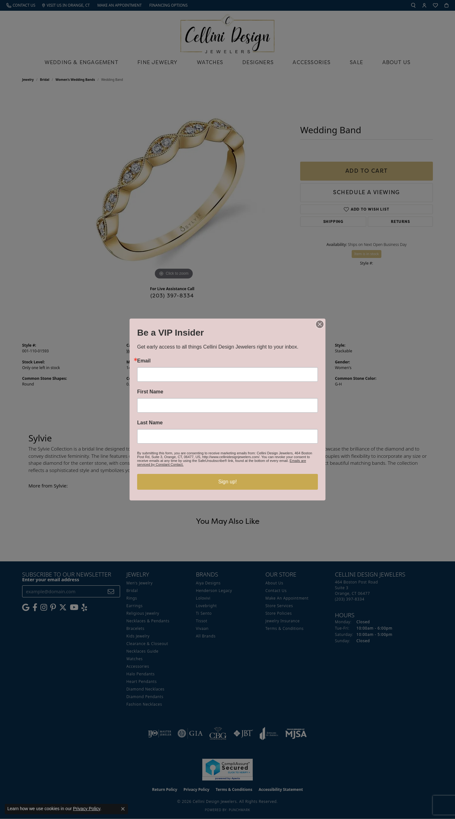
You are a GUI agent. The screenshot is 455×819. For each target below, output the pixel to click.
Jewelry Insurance (282, 621)
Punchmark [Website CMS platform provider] (239, 810)
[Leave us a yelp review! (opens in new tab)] (84, 607)
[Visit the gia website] (190, 733)
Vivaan (202, 628)
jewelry (28, 79)
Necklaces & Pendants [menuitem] (147, 621)
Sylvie (236, 351)
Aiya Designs (208, 583)
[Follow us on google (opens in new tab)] (25, 607)
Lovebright (206, 605)
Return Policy (164, 789)
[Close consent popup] (123, 809)
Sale (356, 62)
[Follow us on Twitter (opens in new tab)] (63, 607)
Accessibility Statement (280, 789)
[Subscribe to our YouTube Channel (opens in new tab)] (74, 607)
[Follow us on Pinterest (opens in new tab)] (53, 607)
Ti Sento (204, 613)
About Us (396, 62)
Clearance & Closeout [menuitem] (147, 643)
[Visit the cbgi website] (218, 733)
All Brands (205, 636)
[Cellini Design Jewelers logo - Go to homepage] (227, 32)
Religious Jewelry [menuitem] (142, 613)
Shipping (333, 221)
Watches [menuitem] (134, 658)
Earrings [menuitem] (134, 605)
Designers (258, 62)
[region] (174, 186)
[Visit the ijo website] (160, 733)
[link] (20, 5)
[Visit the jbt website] (243, 733)
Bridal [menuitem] (132, 590)
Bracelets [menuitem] (135, 628)
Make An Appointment (287, 598)
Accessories (312, 62)
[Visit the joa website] (269, 733)
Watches (210, 62)
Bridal (44, 79)
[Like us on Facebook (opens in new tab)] (35, 607)
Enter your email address (50, 579)
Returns (400, 221)
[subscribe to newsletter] (111, 591)
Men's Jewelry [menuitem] (139, 583)
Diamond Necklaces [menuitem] (145, 689)
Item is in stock (366, 253)
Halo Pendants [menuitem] (140, 674)
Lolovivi (203, 598)
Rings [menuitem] (131, 598)
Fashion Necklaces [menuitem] (144, 704)
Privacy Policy (196, 789)
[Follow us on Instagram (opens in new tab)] (43, 607)
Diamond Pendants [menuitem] (144, 696)
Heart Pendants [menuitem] (141, 681)
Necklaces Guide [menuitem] (142, 651)
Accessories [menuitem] (137, 666)
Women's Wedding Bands (75, 79)
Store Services (279, 605)
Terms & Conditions (284, 628)
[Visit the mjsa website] (296, 733)
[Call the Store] (349, 599)
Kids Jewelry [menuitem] (137, 636)
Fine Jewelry (157, 62)
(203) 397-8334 (172, 295)
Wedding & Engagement (81, 62)
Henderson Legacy (214, 590)
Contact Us (276, 590)
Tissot (201, 621)
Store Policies (278, 613)
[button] (413, 5)
